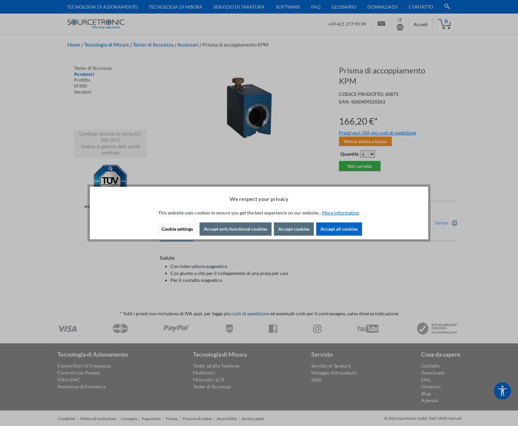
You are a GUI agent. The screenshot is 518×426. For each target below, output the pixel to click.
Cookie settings (177, 229)
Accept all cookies (339, 229)
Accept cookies (294, 229)
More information (340, 212)
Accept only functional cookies (235, 229)
